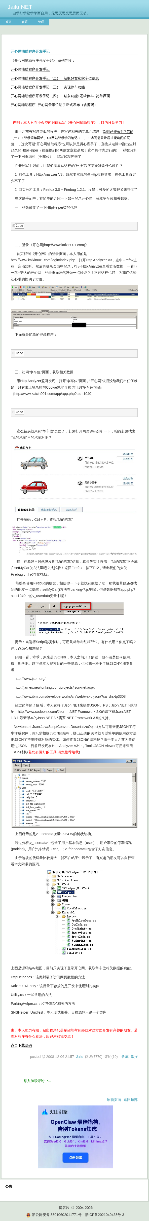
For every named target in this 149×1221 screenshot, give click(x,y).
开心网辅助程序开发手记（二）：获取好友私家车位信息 (55, 78)
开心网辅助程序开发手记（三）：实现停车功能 (48, 87)
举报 (134, 1057)
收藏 (125, 1057)
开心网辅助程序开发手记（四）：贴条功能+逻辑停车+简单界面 (60, 96)
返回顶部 (131, 1100)
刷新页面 (114, 1100)
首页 (8, 22)
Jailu (79, 1057)
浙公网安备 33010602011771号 (54, 1215)
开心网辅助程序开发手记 (30, 69)
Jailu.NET (20, 7)
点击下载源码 (21, 1045)
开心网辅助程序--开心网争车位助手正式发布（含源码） (54, 105)
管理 (41, 22)
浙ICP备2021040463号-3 (104, 1215)
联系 (25, 22)
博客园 (64, 1208)
